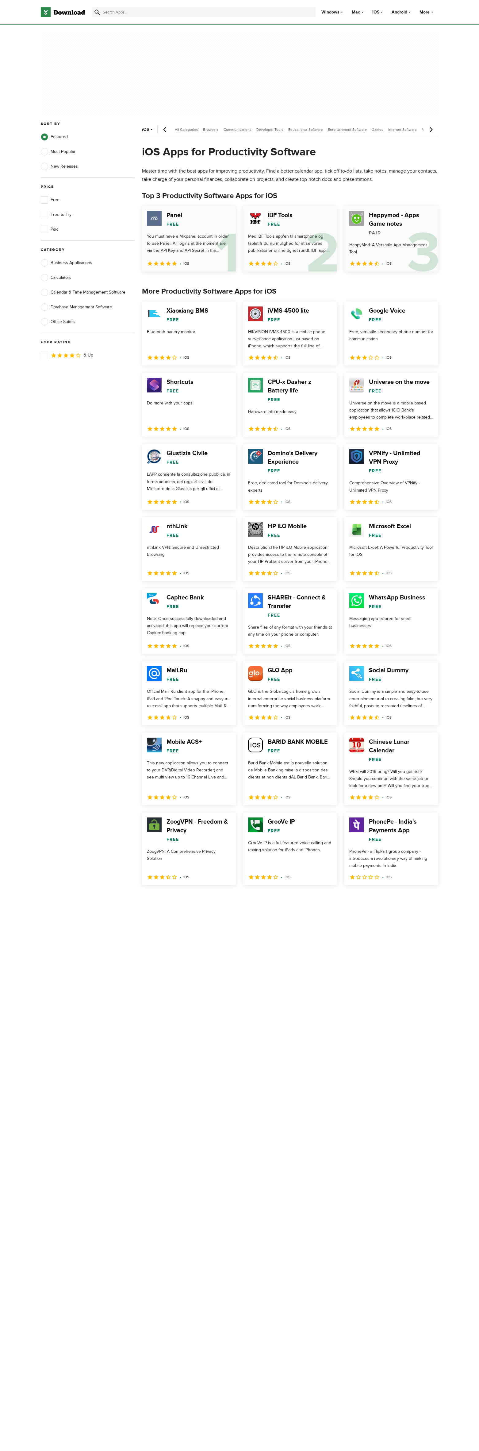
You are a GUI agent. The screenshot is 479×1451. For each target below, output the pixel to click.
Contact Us (162, 1207)
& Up (67, 355)
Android (399, 12)
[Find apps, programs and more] (203, 12)
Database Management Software (76, 307)
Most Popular (58, 151)
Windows (330, 12)
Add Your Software (169, 1196)
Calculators (56, 277)
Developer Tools (269, 129)
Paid (50, 229)
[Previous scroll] (165, 129)
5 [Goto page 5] (212, 898)
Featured (54, 137)
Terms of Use (275, 1196)
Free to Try (56, 214)
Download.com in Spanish (176, 1217)
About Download (168, 1186)
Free (50, 200)
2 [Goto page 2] (164, 898)
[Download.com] (63, 12)
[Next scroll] (430, 129)
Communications (237, 129)
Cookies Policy (277, 1207)
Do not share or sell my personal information (285, 1221)
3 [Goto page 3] (180, 898)
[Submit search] (97, 12)
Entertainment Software (347, 129)
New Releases (59, 166)
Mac (356, 12)
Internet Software (402, 129)
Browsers (211, 129)
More (427, 12)
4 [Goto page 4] (196, 898)
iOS (375, 12)
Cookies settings (279, 1235)
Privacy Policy (276, 1186)
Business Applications (66, 263)
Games (377, 129)
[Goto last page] (427, 898)
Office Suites (58, 322)
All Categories (186, 129)
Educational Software (305, 129)
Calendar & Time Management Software (83, 292)
